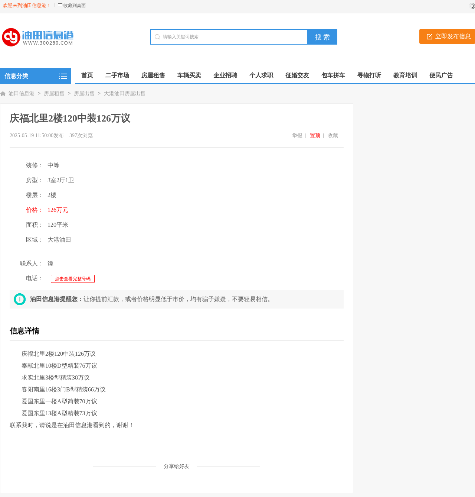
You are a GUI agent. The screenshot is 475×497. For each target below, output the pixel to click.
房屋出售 (84, 93)
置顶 (315, 135)
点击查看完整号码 (73, 278)
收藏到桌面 (74, 5)
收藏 (333, 135)
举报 (297, 135)
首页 (87, 75)
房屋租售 (54, 93)
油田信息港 (22, 93)
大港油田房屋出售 (124, 93)
